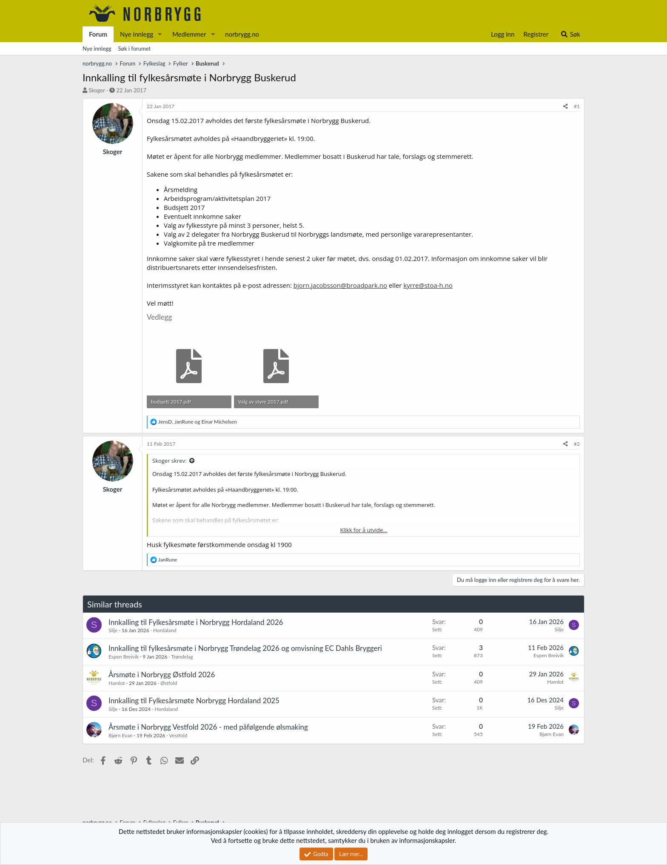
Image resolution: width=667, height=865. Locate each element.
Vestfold (178, 735)
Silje (112, 630)
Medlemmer (189, 34)
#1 (577, 106)
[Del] (565, 107)
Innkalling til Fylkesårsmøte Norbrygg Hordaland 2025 (193, 700)
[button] (160, 34)
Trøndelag (182, 656)
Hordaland (165, 630)
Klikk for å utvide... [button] (364, 530)
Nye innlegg (136, 34)
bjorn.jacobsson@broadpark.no (340, 285)
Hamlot (116, 683)
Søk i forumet (134, 48)
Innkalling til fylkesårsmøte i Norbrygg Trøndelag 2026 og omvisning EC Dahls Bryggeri (245, 648)
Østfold (168, 683)
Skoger (96, 90)
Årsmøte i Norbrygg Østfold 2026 (161, 674)
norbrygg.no (242, 34)
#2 (577, 444)
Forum (98, 34)
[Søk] (570, 34)
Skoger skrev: (169, 460)
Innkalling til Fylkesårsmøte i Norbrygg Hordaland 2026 (195, 622)
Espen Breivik (123, 656)
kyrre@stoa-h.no (428, 285)
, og (197, 421)
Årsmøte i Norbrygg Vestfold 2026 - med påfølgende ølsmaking (208, 726)
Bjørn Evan (120, 735)
